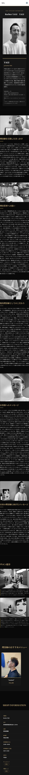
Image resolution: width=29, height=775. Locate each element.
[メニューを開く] (27, 3)
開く (6, 764)
